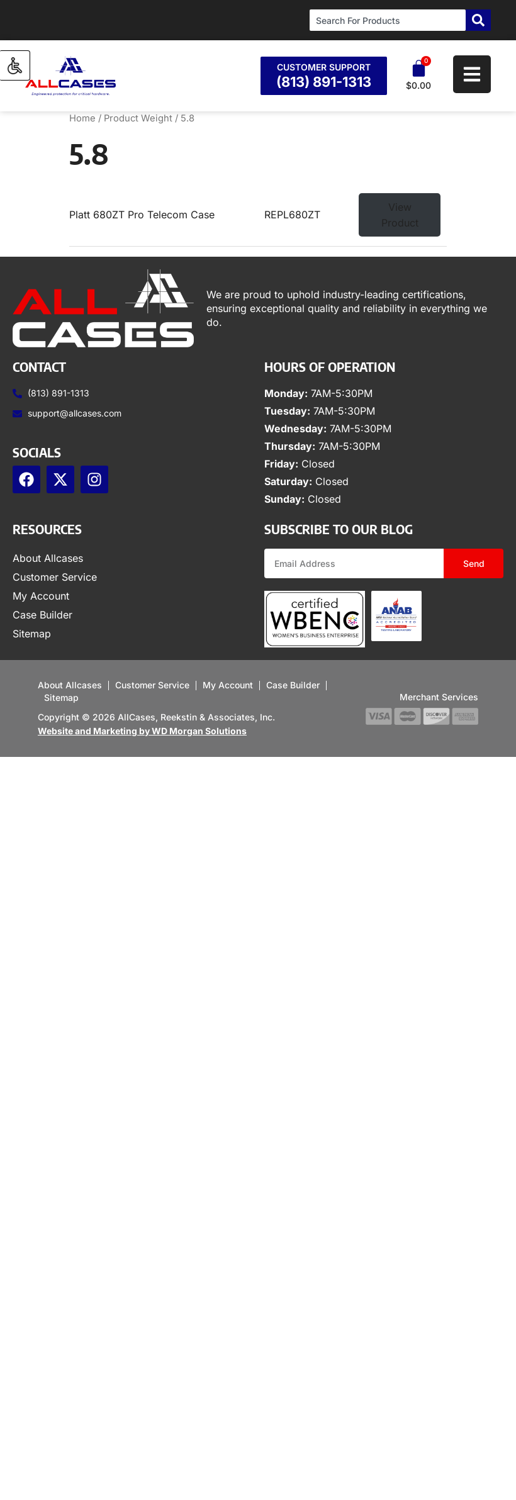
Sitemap (32, 633)
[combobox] (388, 20)
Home (82, 118)
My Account (41, 596)
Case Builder (42, 614)
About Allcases (48, 558)
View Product (399, 215)
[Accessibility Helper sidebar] (15, 65)
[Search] (478, 20)
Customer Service (55, 577)
